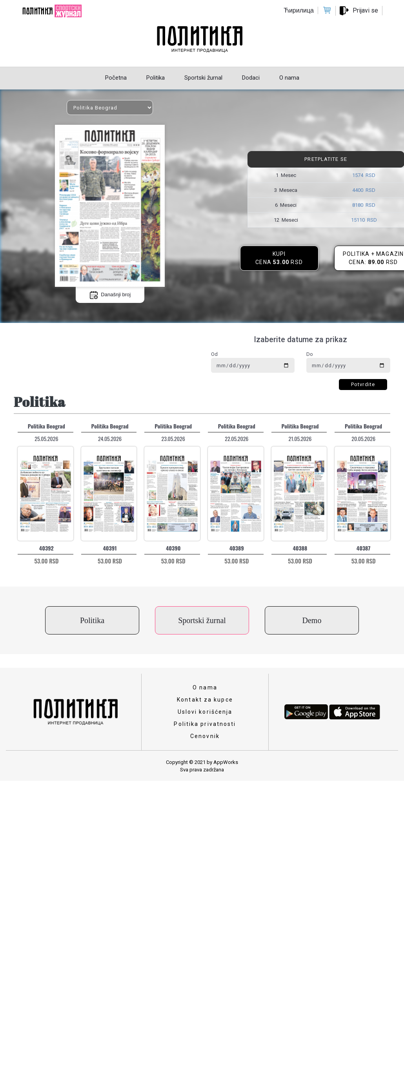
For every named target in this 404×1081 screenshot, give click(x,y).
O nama (205, 687)
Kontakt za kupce (205, 699)
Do (309, 354)
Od (214, 354)
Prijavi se (365, 10)
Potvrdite (363, 384)
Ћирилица (299, 10)
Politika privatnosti (205, 724)
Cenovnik (205, 736)
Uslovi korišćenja (205, 712)
